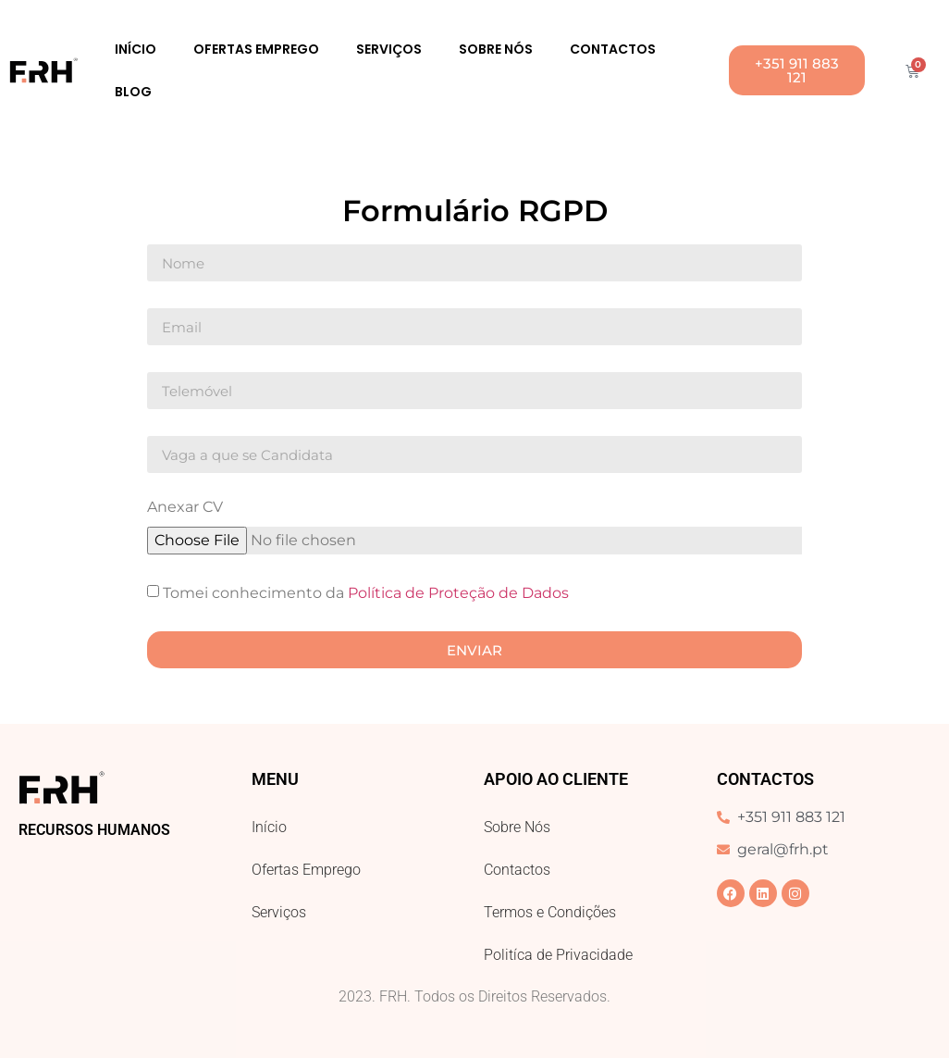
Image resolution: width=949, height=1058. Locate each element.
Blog (133, 91)
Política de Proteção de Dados (458, 593)
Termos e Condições (550, 912)
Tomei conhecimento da (366, 593)
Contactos (613, 49)
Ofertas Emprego (256, 49)
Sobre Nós (496, 49)
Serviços (389, 49)
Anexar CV (185, 508)
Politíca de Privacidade (558, 955)
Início (135, 49)
